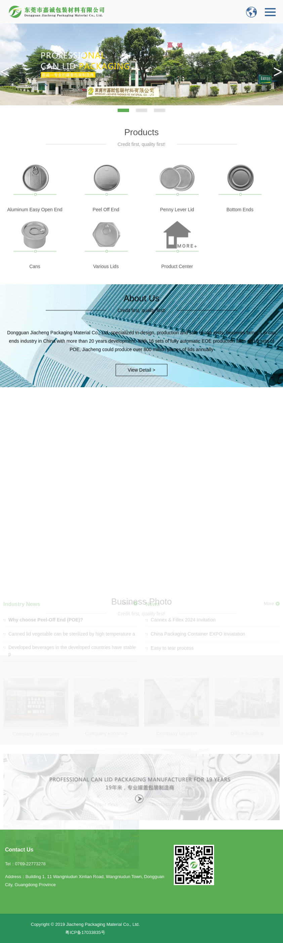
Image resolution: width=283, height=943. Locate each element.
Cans (34, 275)
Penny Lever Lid (177, 218)
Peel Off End (106, 218)
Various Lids (106, 275)
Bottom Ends (240, 218)
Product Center (177, 275)
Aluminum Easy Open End (34, 218)
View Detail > (141, 365)
